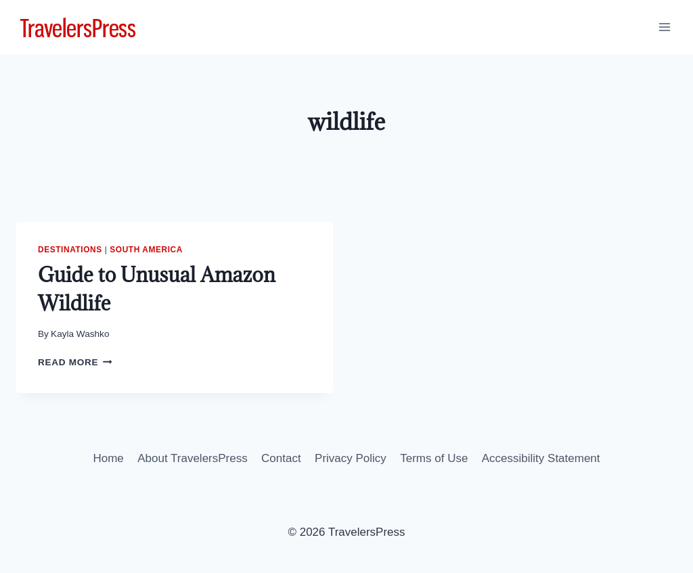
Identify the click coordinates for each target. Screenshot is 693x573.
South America (146, 249)
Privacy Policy (350, 458)
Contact (281, 458)
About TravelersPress (192, 458)
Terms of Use (434, 458)
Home (108, 458)
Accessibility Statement (541, 458)
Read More (75, 362)
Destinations (70, 249)
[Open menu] (664, 26)
